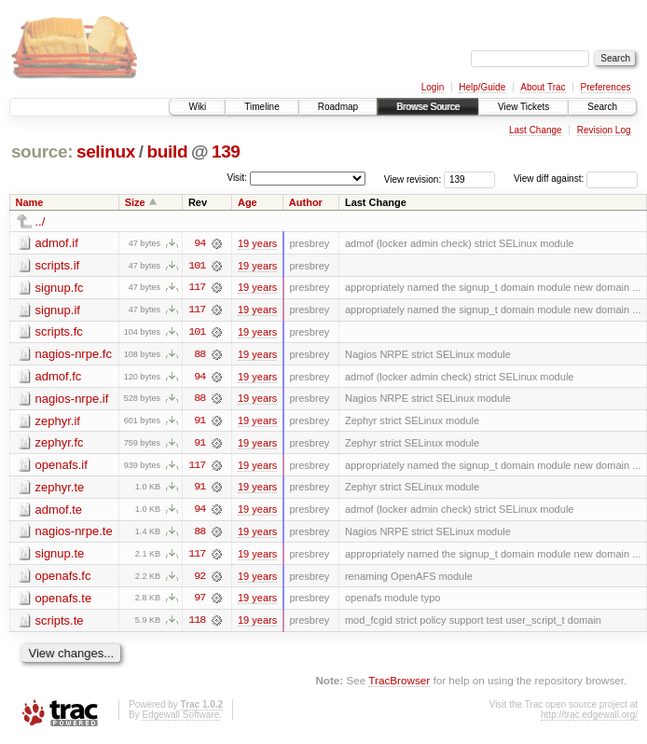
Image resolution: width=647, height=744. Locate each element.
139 (226, 151)
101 (196, 265)
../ (40, 221)
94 (199, 243)
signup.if (57, 310)
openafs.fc (63, 579)
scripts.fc (59, 332)
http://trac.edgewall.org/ (589, 718)
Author (306, 202)
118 (196, 623)
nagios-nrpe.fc (73, 355)
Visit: (237, 177)
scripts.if (57, 265)
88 (199, 355)
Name (30, 202)
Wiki (197, 107)
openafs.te (63, 601)
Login (432, 87)
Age (247, 202)
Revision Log (604, 130)
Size (135, 202)
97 (199, 601)
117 (196, 288)
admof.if (56, 243)
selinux (105, 151)
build (167, 151)
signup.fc (59, 288)
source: (42, 151)
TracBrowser (399, 684)
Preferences (606, 87)
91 (199, 422)
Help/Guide (482, 87)
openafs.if (61, 467)
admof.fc (58, 377)
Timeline (261, 107)
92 (199, 579)
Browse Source (428, 107)
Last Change (535, 130)
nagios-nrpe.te (74, 534)
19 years (257, 243)
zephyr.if (57, 422)
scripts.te (59, 623)
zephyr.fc (59, 444)
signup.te (60, 556)
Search (602, 107)
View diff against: (576, 178)
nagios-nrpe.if (72, 399)
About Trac (542, 87)
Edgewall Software (180, 718)
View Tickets (523, 107)
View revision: (413, 178)
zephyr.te (60, 489)
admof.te (59, 511)
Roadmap (338, 107)
